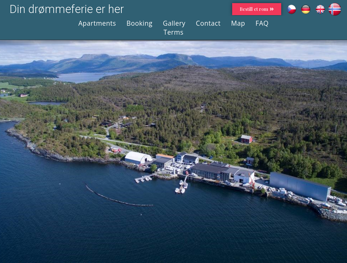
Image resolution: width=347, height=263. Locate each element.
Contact (208, 23)
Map (238, 23)
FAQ (261, 23)
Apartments (97, 23)
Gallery (174, 23)
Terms (173, 32)
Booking (140, 23)
